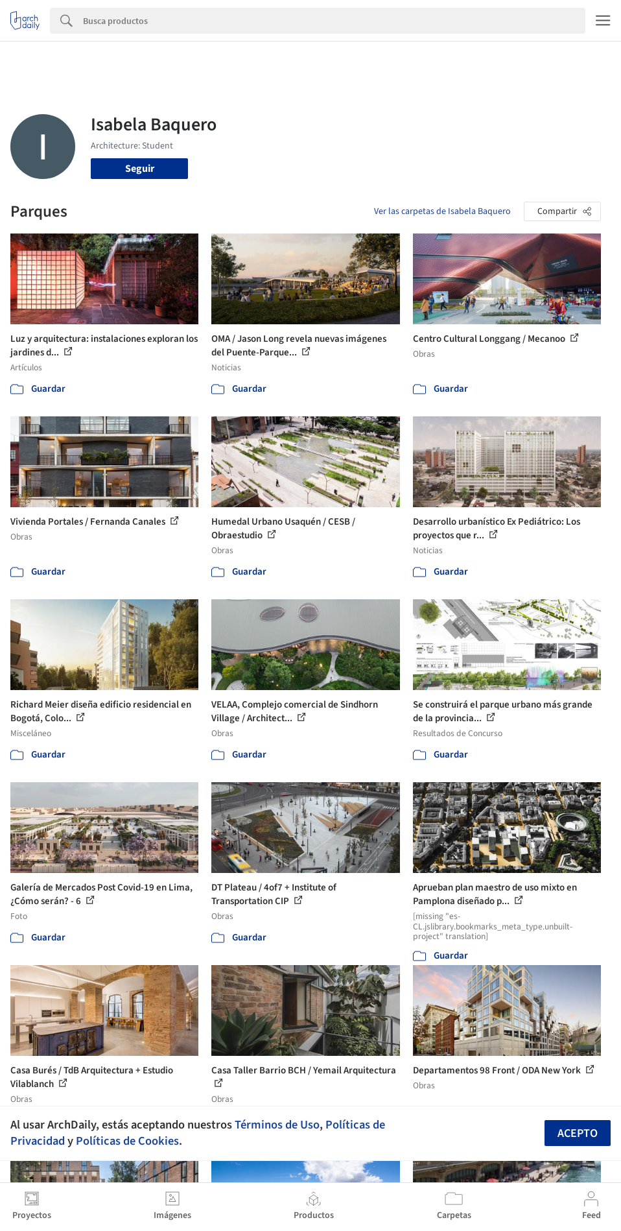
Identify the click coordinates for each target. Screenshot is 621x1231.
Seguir (139, 168)
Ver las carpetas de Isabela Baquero (442, 211)
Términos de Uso (277, 1124)
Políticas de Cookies (127, 1140)
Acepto (577, 1133)
